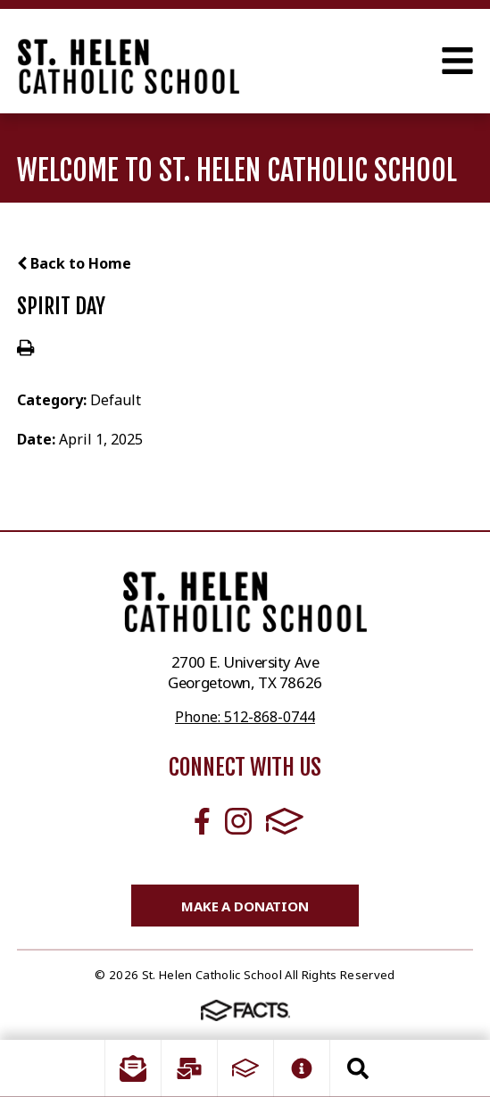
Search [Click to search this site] (358, 1068)
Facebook (202, 821)
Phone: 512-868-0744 (245, 717)
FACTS (284, 821)
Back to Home (74, 263)
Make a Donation (245, 906)
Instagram (238, 821)
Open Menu (457, 60)
